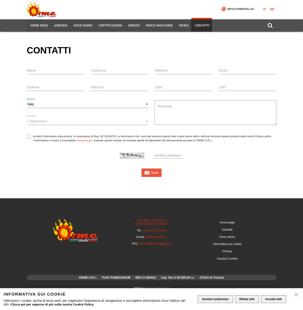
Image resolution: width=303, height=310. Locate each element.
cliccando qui (84, 140)
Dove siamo (82, 27)
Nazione (31, 99)
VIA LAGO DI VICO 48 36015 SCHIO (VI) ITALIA (151, 222)
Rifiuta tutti (247, 299)
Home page (38, 27)
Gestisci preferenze (215, 299)
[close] (296, 294)
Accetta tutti (274, 299)
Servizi (133, 27)
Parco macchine (158, 27)
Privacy (227, 251)
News (183, 27)
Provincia (31, 116)
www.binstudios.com (156, 287)
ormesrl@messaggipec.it (155, 243)
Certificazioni (110, 27)
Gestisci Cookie (227, 258)
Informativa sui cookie (227, 244)
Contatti (201, 27)
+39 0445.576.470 (154, 230)
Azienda (60, 27)
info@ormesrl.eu (240, 10)
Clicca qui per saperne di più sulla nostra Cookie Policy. (53, 304)
